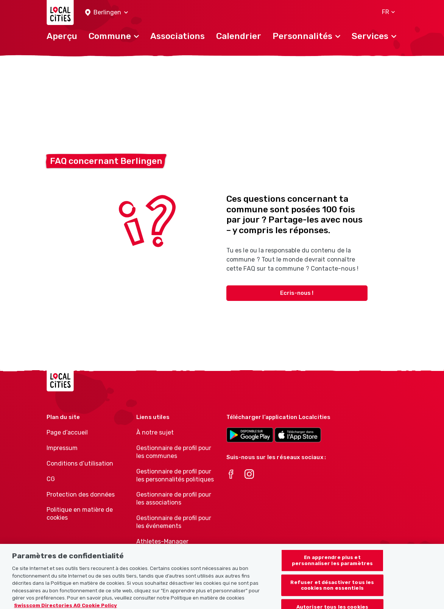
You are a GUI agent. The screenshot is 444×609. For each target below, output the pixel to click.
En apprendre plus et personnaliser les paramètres (332, 567)
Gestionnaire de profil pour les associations (173, 498)
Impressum (62, 448)
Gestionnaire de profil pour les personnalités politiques (175, 475)
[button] (106, 13)
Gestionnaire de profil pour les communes (173, 451)
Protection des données (81, 494)
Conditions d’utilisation (80, 463)
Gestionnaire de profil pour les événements (173, 522)
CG (51, 479)
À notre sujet (155, 432)
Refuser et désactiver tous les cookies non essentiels (332, 592)
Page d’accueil (67, 432)
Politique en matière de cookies (80, 513)
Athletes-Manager (162, 541)
